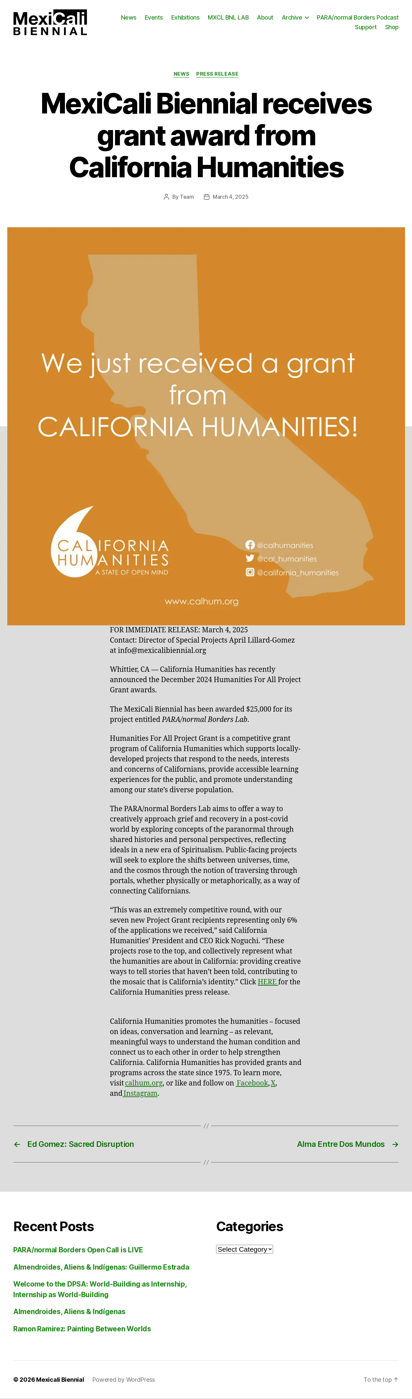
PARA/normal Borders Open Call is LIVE (78, 1250)
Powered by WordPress (123, 1380)
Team (187, 197)
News (129, 17)
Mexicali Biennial (60, 1380)
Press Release (217, 75)
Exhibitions (185, 17)
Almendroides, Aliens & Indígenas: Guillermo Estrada (101, 1268)
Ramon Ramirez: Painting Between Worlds (82, 1329)
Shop (392, 27)
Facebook (252, 1084)
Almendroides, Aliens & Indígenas (69, 1312)
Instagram (140, 1094)
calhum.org (144, 1084)
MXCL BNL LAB (228, 17)
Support (366, 27)
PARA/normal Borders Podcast (358, 17)
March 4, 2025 (231, 197)
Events (154, 17)
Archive (292, 17)
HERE (268, 982)
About (265, 17)
